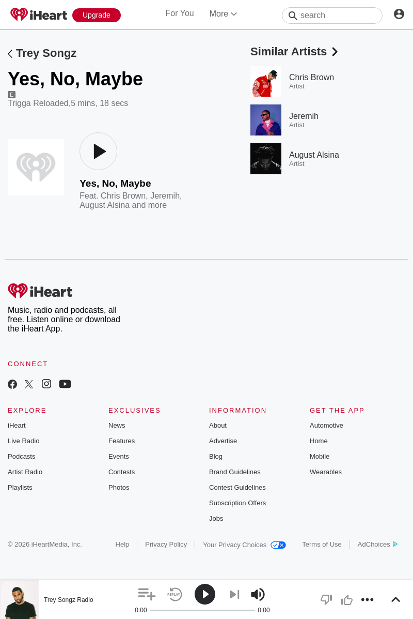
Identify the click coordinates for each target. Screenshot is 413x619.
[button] (147, 594)
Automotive (326, 425)
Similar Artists (295, 51)
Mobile (319, 456)
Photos (118, 487)
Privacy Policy (166, 544)
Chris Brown (123, 195)
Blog (216, 456)
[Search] (332, 15)
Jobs (216, 518)
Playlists (20, 487)
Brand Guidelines (235, 472)
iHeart (17, 425)
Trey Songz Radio (68, 599)
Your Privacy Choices (244, 545)
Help (123, 544)
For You (180, 13)
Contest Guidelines (237, 487)
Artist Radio (25, 472)
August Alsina (105, 205)
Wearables (326, 472)
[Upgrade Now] (96, 15)
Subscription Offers (237, 503)
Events (118, 456)
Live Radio (23, 441)
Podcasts (21, 456)
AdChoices (378, 544)
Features (121, 441)
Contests (121, 472)
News (116, 425)
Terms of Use (322, 544)
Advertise (223, 441)
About (218, 425)
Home (319, 441)
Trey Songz (46, 53)
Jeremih (165, 195)
